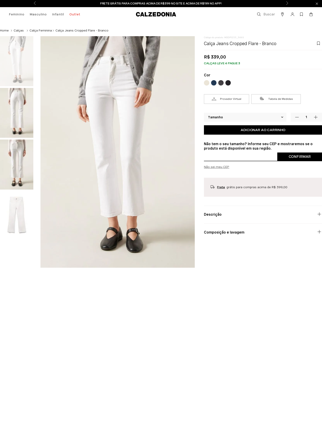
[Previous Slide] (35, 3)
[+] (315, 117)
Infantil (58, 14)
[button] (265, 14)
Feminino (16, 14)
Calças (19, 30)
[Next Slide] (287, 3)
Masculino (38, 14)
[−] (297, 117)
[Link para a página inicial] (4, 30)
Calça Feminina (41, 30)
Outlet (74, 14)
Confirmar (300, 157)
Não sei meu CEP (216, 167)
